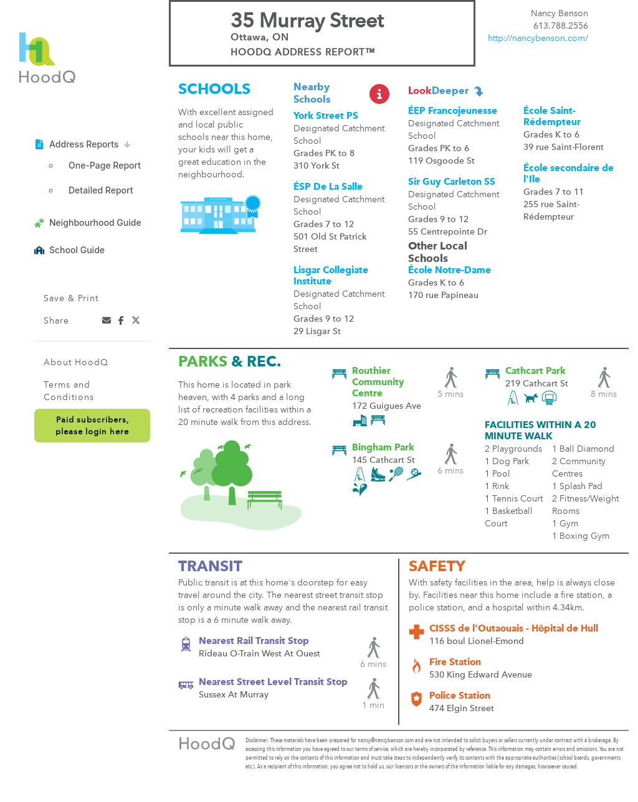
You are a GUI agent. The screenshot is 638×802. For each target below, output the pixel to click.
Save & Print (71, 298)
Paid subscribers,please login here (92, 426)
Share (56, 321)
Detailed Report (101, 190)
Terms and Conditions (69, 391)
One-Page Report (105, 165)
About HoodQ (76, 362)
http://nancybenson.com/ (538, 38)
